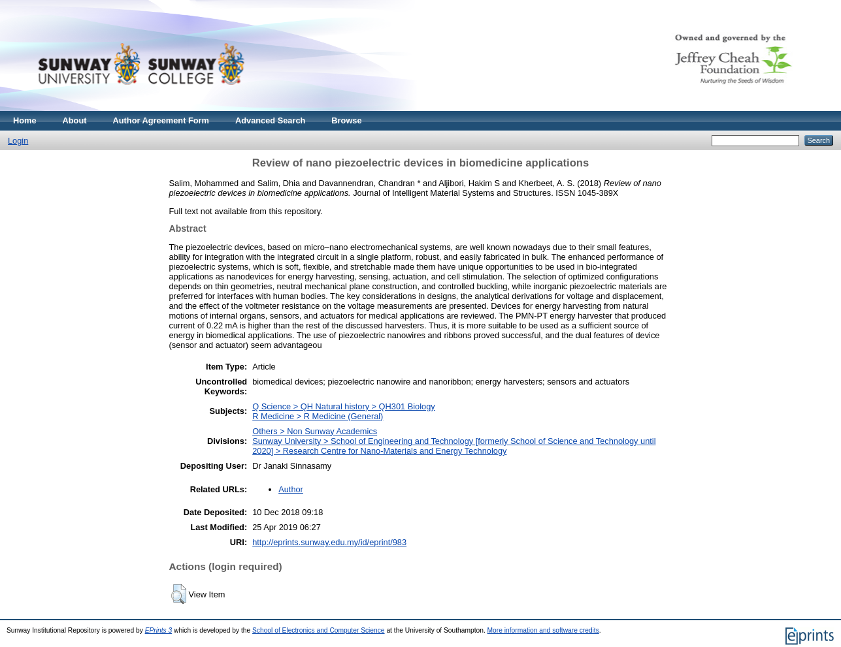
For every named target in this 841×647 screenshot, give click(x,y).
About (75, 120)
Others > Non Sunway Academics (314, 431)
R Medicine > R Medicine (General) (317, 416)
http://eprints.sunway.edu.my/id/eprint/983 (329, 542)
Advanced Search (270, 120)
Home (25, 120)
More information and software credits (543, 630)
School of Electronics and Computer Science (318, 630)
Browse (346, 120)
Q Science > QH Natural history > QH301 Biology (343, 406)
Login (18, 141)
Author (290, 489)
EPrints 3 (159, 630)
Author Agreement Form (161, 120)
